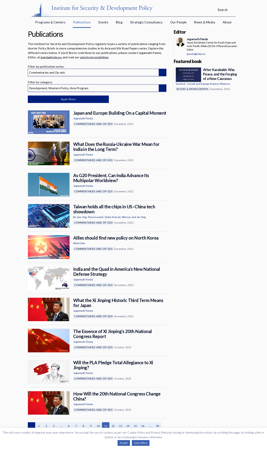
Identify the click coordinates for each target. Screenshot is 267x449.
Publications (82, 22)
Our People (178, 22)
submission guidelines (94, 57)
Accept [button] (124, 442)
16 (142, 425)
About (227, 22)
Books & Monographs (193, 89)
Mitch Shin (79, 243)
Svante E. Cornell (185, 83)
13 (120, 425)
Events (103, 22)
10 (98, 425)
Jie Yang (141, 217)
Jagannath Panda (83, 118)
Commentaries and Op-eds (93, 123)
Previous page (31, 426)
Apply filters (66, 99)
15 (135, 425)
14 (128, 425)
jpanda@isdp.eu (51, 57)
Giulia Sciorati (113, 217)
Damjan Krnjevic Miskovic (215, 83)
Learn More (140, 442)
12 (113, 425)
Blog (119, 22)
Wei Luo (126, 217)
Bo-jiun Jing (80, 217)
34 (157, 425)
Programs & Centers (50, 22)
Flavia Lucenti (95, 217)
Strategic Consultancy (146, 22)
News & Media (204, 22)
